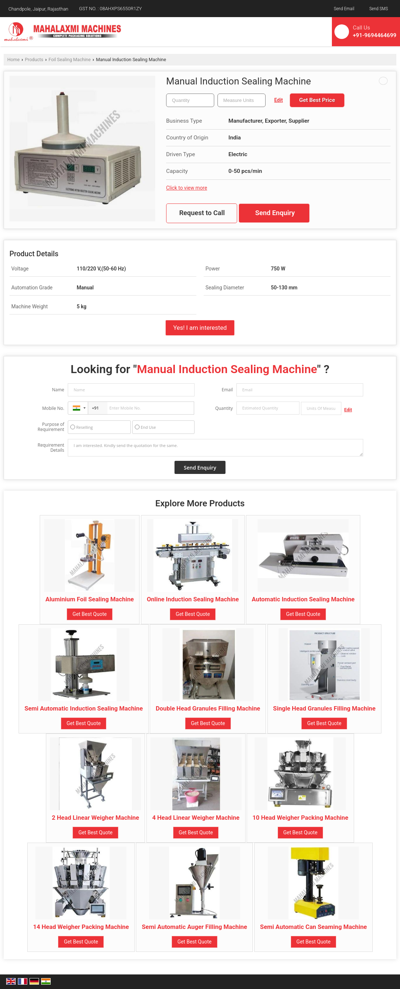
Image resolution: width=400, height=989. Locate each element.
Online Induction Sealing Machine (193, 599)
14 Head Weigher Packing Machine (81, 926)
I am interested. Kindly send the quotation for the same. (215, 447)
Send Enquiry (275, 213)
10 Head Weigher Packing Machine (300, 817)
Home (13, 59)
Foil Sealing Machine (69, 59)
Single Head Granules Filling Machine (324, 708)
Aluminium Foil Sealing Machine (90, 599)
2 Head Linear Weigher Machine (95, 817)
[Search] (313, 30)
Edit (278, 100)
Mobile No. (53, 408)
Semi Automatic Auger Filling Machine (194, 926)
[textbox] (241, 100)
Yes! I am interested (200, 327)
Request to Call (202, 213)
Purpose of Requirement (51, 427)
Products (34, 59)
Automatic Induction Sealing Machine (303, 599)
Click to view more (186, 188)
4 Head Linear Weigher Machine (196, 817)
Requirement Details (51, 448)
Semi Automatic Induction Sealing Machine (83, 708)
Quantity (224, 408)
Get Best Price (317, 100)
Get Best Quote (89, 614)
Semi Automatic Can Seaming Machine (313, 926)
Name (58, 390)
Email (227, 390)
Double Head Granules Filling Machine (208, 708)
